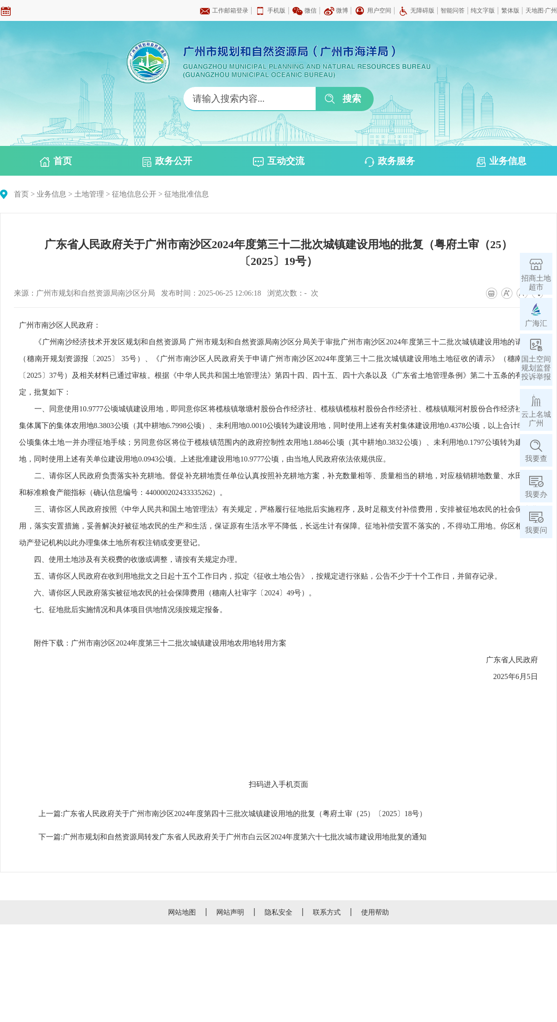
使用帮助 (375, 912)
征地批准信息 (186, 194)
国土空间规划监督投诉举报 (536, 368)
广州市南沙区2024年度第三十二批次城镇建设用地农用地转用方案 (178, 643)
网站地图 (182, 912)
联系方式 (327, 912)
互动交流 (278, 161)
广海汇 (536, 323)
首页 (56, 161)
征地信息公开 (134, 194)
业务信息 (501, 161)
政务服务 (390, 161)
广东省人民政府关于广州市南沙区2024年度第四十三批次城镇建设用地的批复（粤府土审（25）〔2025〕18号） (245, 814)
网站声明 (230, 912)
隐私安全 (278, 912)
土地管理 (89, 194)
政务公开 (167, 161)
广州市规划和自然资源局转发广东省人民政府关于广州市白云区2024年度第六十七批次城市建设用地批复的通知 (245, 837)
